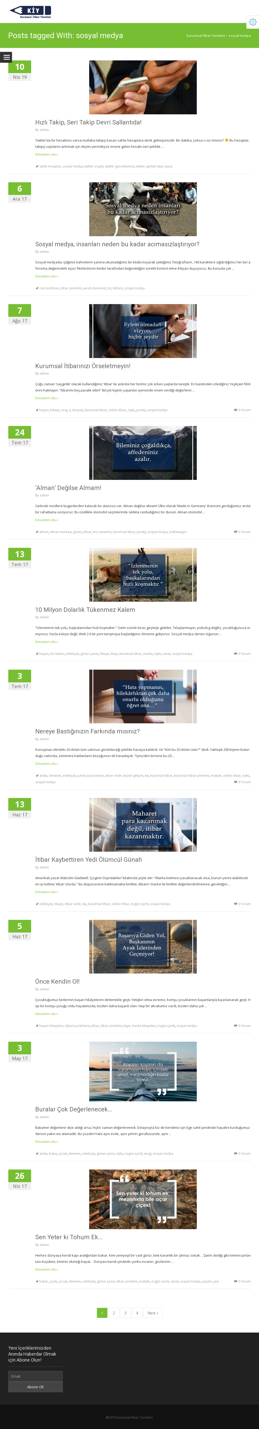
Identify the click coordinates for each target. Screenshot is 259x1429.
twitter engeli (94, 166)
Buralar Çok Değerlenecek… (73, 1109)
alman (43, 532)
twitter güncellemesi (119, 166)
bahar (43, 1281)
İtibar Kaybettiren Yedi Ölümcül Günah (88, 859)
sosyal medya (73, 166)
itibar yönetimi (71, 288)
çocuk (62, 1153)
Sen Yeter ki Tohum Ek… (68, 1237)
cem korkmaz (49, 288)
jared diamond (94, 288)
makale (216, 775)
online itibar (117, 410)
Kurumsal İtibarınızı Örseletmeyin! (82, 366)
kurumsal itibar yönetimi (191, 775)
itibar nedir (114, 775)
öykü (131, 410)
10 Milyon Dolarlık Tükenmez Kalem (85, 609)
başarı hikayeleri (51, 1026)
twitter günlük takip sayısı (154, 166)
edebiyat (72, 654)
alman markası (61, 532)
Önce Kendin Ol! (57, 981)
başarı (44, 410)
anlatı (43, 775)
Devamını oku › (47, 154)
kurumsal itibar (96, 410)
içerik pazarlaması (90, 775)
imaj (64, 410)
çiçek (53, 1281)
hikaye (55, 410)
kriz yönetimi (102, 532)
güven (77, 532)
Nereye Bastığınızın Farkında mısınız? (87, 731)
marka (147, 654)
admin (44, 130)
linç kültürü (115, 288)
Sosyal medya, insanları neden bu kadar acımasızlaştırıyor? (117, 244)
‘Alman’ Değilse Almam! (68, 488)
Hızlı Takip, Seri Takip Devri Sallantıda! (88, 122)
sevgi (147, 1153)
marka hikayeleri (144, 1026)
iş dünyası (76, 410)
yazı (216, 1281)
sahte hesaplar (50, 166)
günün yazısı (89, 654)
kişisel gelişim (133, 775)
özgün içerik (140, 904)
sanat (167, 654)
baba (53, 1153)
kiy (147, 775)
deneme (55, 775)
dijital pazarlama (77, 1026)
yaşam (207, 1281)
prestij (141, 410)
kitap (114, 654)
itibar (87, 532)
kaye (126, 1026)
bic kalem (57, 654)
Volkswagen (178, 532)
